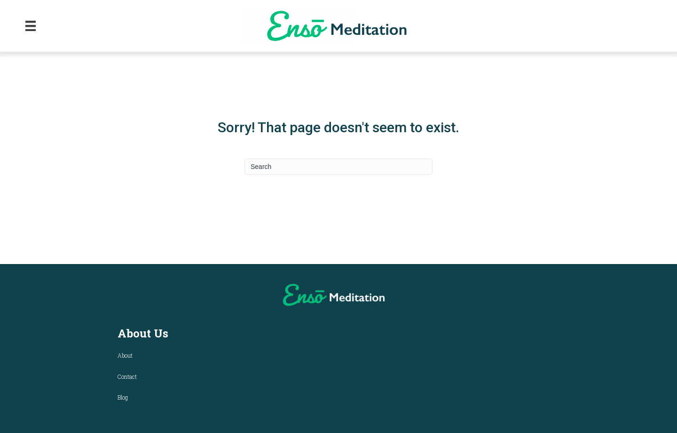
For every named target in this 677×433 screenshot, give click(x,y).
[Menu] (30, 26)
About (125, 355)
